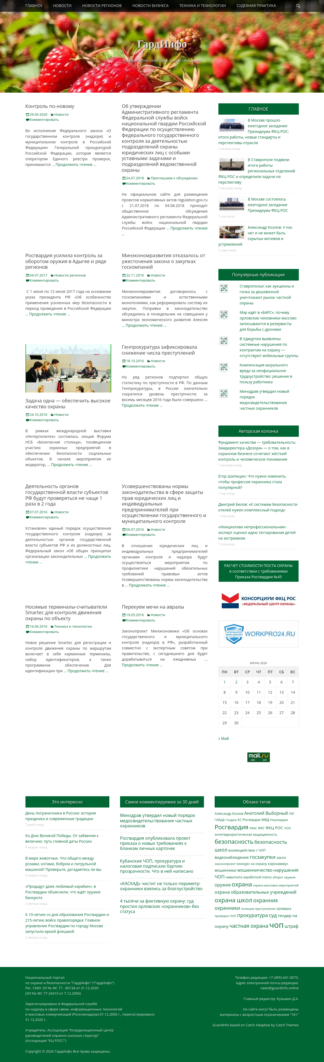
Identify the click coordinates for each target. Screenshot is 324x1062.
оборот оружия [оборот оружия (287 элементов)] (284, 877)
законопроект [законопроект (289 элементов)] (225, 864)
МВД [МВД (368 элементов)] (265, 819)
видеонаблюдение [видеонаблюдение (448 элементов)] (232, 857)
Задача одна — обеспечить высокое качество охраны (68, 403)
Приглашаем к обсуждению (174, 178)
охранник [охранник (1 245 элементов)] (265, 900)
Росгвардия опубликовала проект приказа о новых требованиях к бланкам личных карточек (155, 843)
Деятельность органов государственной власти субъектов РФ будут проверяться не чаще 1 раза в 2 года (66, 495)
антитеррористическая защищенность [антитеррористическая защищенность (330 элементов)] (246, 834)
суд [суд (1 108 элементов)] (273, 915)
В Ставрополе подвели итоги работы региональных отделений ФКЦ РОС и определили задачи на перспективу (256, 171)
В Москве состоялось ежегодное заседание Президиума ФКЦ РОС (268, 205)
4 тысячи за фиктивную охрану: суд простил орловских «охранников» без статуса (159, 906)
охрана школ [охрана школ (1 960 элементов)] (233, 900)
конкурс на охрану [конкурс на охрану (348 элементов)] (252, 863)
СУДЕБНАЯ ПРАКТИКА (256, 5)
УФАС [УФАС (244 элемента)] (253, 828)
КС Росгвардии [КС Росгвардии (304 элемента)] (249, 819)
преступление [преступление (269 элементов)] (265, 909)
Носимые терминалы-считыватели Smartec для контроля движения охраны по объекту (66, 612)
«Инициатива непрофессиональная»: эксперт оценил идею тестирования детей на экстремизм (257, 532)
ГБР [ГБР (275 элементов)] (291, 814)
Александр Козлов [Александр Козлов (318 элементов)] (229, 813)
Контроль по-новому (50, 106)
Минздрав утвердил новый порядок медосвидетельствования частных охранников (157, 820)
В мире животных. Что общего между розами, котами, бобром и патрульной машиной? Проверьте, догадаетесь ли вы (63, 864)
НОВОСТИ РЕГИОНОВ (102, 5)
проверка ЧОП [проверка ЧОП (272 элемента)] (225, 916)
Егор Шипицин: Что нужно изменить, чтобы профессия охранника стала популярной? (252, 482)
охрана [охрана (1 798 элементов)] (242, 884)
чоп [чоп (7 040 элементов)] (276, 924)
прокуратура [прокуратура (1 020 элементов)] (252, 915)
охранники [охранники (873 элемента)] (227, 908)
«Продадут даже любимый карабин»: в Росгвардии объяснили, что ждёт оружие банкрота (63, 892)
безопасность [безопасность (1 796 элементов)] (234, 841)
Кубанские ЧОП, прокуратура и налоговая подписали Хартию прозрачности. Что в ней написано (156, 866)
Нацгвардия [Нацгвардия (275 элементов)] (279, 820)
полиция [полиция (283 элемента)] (247, 909)
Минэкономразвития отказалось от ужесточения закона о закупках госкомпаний (163, 261)
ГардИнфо (162, 44)
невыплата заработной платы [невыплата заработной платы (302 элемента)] (249, 877)
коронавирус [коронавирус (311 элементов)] (278, 863)
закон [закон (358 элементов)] (281, 857)
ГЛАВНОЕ (34, 5)
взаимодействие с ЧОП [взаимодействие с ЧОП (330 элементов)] (247, 850)
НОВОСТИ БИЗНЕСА (150, 5)
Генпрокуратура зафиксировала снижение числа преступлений (159, 350)
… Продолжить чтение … (74, 164)
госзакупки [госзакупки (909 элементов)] (262, 857)
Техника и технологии (73, 626)
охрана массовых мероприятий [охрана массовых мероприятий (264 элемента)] (276, 885)
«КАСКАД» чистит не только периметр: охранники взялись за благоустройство (161, 886)
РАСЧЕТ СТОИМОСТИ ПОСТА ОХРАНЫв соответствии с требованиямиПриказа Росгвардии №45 (258, 571)
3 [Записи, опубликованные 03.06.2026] (247, 682)
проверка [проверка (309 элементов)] (283, 908)
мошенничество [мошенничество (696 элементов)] (255, 870)
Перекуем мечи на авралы (153, 606)
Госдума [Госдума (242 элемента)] (231, 820)
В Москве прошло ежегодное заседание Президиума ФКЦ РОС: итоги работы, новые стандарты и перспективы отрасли (253, 131)
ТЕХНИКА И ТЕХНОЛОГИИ (202, 5)
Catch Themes (287, 1025)
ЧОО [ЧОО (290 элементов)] (287, 828)
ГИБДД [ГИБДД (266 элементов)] (219, 820)
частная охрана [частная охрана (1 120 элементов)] (248, 925)
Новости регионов (70, 275)
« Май (223, 738)
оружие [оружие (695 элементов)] (223, 885)
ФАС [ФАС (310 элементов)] (261, 828)
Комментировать (44, 119)
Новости (61, 114)
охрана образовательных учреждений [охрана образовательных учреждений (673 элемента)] (255, 892)
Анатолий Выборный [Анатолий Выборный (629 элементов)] (266, 813)
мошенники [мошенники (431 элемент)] (225, 870)
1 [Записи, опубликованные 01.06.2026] (225, 682)
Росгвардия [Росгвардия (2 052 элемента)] (231, 827)
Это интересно (67, 802)
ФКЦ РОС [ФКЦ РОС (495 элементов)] (274, 827)
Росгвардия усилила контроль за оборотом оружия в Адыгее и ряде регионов (65, 261)
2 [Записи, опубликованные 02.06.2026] (236, 682)
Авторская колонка (258, 431)
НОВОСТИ (62, 5)
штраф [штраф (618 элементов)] (291, 926)
